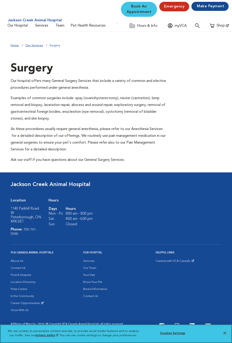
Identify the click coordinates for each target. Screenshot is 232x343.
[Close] (225, 333)
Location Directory (23, 282)
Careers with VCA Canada (173, 262)
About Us (17, 261)
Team (60, 25)
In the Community (22, 296)
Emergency (174, 6)
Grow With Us (19, 310)
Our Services (34, 45)
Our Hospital (17, 25)
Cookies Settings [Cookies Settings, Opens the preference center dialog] (172, 333)
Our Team (89, 268)
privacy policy (47, 335)
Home (15, 45)
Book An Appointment (139, 9)
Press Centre (19, 289)
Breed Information (95, 289)
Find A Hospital (21, 275)
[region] (116, 333)
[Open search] (198, 25)
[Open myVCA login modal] (177, 25)
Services (41, 25)
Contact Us (18, 268)
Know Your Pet (92, 282)
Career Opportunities (26, 304)
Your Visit (89, 275)
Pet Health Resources (88, 25)
